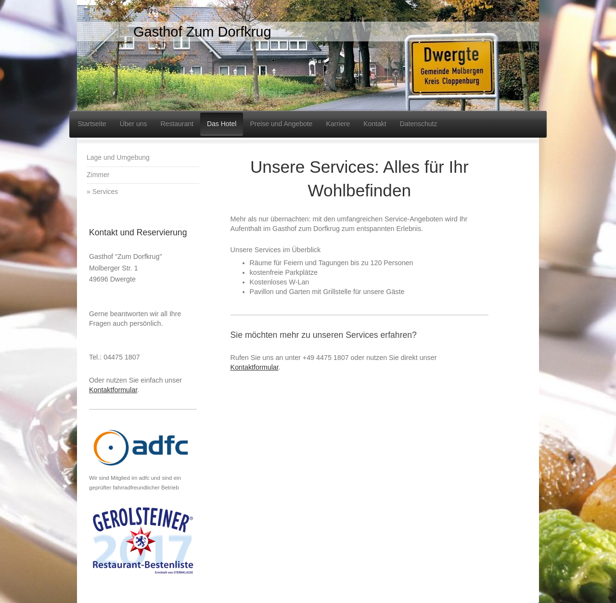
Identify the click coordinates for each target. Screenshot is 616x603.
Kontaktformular (255, 367)
